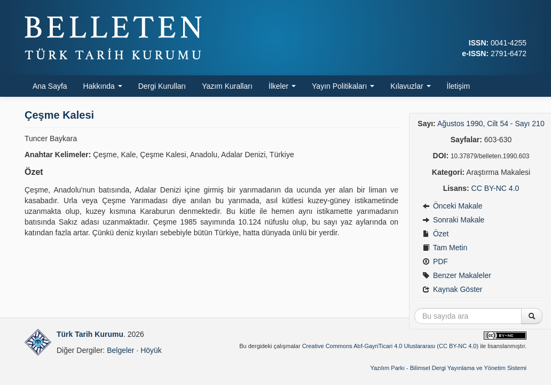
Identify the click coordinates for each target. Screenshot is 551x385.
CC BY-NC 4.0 (495, 188)
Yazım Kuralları (227, 86)
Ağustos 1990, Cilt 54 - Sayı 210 (491, 123)
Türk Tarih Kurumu (90, 334)
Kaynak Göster (452, 289)
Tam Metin (444, 247)
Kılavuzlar (410, 86)
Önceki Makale (452, 206)
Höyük (151, 350)
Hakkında (102, 86)
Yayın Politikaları (343, 86)
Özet (435, 233)
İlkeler (282, 86)
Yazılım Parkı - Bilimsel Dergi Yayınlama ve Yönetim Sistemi (448, 368)
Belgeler (120, 350)
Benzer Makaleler (456, 275)
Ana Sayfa (50, 86)
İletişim (458, 86)
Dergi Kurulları (162, 86)
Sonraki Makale (453, 219)
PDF (435, 261)
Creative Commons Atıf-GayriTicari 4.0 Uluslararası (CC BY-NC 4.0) (390, 346)
